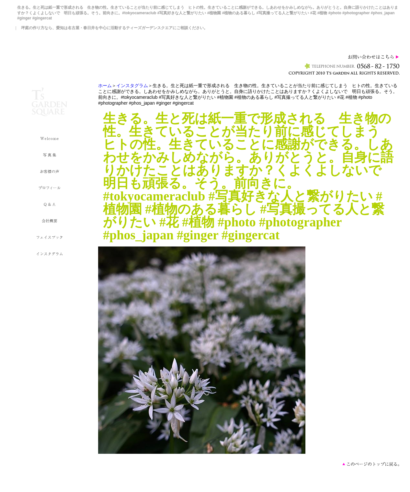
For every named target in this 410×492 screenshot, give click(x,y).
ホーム (105, 85)
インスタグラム (132, 85)
